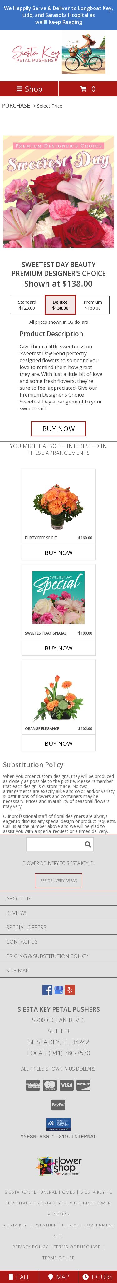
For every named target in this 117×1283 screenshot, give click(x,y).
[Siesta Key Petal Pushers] (58, 72)
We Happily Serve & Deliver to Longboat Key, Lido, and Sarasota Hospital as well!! (58, 15)
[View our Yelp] (70, 992)
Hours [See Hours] (97, 1277)
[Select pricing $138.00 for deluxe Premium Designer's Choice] (60, 305)
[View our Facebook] (47, 992)
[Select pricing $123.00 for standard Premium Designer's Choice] (27, 305)
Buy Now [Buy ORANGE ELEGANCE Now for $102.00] (59, 743)
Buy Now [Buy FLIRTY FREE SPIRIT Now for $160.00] (59, 553)
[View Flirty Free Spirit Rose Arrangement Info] (58, 502)
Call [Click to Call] (19, 1277)
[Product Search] (60, 844)
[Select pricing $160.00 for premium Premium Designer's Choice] (92, 305)
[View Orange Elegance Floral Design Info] (58, 692)
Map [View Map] (58, 1277)
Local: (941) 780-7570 (58, 1053)
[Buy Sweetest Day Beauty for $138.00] (58, 428)
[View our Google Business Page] (59, 992)
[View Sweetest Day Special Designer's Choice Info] (58, 597)
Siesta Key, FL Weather (29, 1225)
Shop (29, 89)
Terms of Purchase (77, 1247)
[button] (58, 1124)
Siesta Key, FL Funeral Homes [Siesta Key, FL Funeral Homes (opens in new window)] (40, 1192)
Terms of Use (58, 1257)
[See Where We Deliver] (58, 880)
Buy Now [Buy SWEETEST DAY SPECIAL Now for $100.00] (59, 648)
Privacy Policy (30, 1247)
